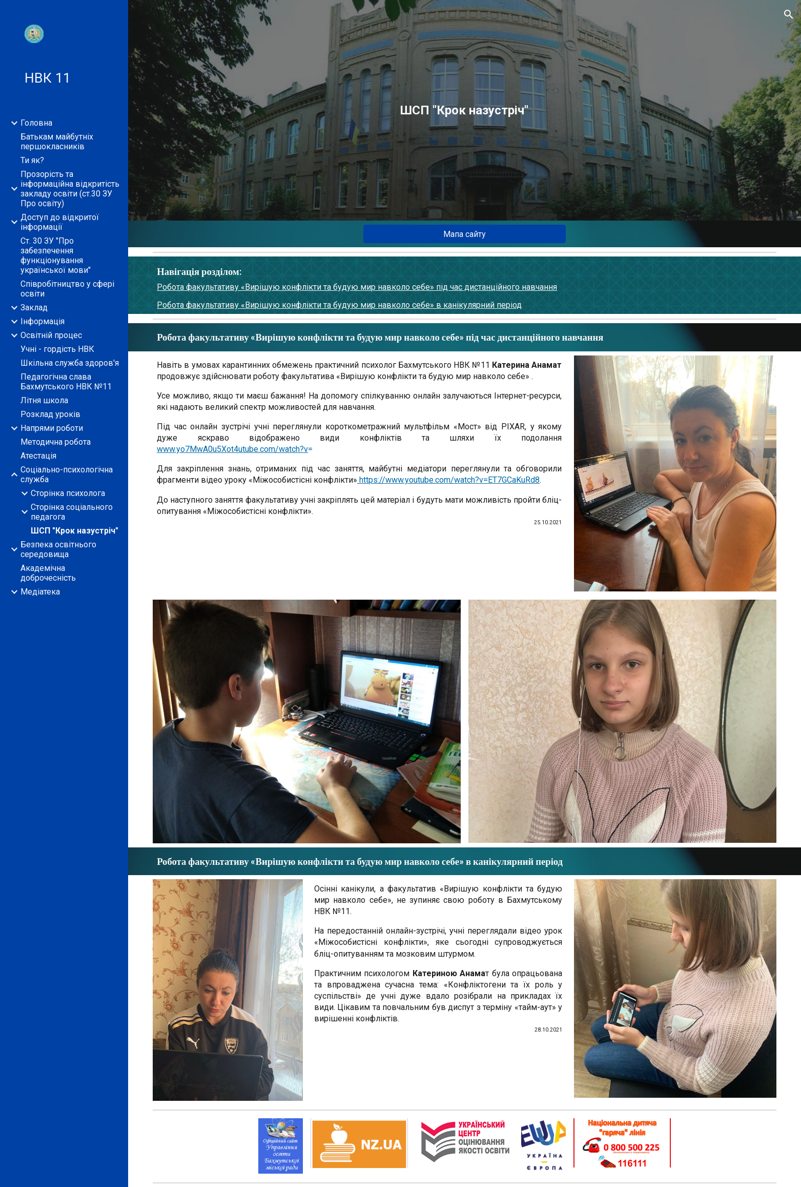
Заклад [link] (34, 307)
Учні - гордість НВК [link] (57, 349)
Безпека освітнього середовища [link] (58, 549)
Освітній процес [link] (51, 335)
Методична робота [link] (55, 442)
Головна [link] (36, 123)
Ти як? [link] (32, 160)
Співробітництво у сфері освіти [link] (67, 289)
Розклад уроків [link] (50, 414)
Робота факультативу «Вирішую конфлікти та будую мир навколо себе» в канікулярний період (339, 305)
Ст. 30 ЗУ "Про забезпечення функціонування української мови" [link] (55, 255)
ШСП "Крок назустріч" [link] (74, 531)
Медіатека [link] (40, 592)
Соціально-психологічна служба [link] (66, 474)
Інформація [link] (42, 321)
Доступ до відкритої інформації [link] (59, 222)
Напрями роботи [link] (51, 428)
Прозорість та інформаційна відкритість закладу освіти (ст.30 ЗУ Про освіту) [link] (69, 188)
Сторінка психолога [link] (68, 493)
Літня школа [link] (44, 400)
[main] (464, 110)
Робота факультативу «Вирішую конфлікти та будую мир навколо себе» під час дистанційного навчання (357, 287)
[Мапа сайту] (464, 234)
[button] (788, 14)
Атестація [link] (38, 456)
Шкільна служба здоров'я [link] (69, 363)
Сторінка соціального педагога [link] (72, 512)
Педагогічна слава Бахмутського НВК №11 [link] (66, 381)
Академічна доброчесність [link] (48, 573)
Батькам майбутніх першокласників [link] (56, 141)
